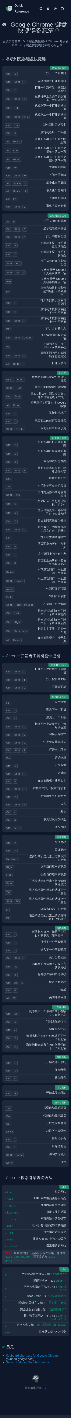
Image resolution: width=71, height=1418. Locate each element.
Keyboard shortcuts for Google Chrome (32, 1351)
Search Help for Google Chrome (27, 1357)
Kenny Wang (39, 1414)
